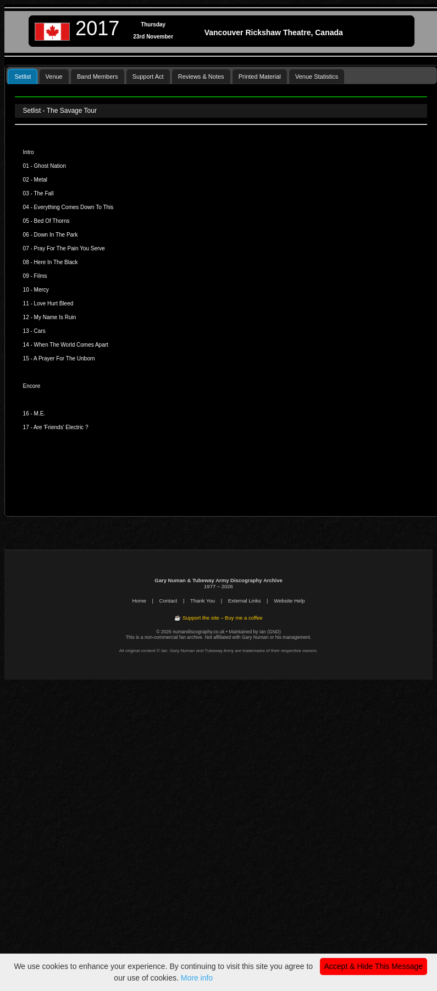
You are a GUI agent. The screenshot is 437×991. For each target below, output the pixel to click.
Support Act (148, 76)
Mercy (41, 290)
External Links (244, 601)
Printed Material (260, 76)
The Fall (43, 193)
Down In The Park (56, 235)
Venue (54, 76)
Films (40, 276)
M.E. (40, 413)
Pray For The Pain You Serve (69, 248)
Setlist (22, 76)
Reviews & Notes (201, 76)
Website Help (289, 601)
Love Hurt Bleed (54, 303)
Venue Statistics (316, 76)
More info (197, 977)
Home (139, 601)
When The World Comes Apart (71, 345)
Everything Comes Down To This (74, 207)
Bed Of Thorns (52, 221)
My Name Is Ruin (55, 317)
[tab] (22, 76)
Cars (40, 331)
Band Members (97, 76)
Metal (40, 180)
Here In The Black (56, 262)
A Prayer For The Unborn (64, 358)
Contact (168, 601)
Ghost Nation (50, 166)
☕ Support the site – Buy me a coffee (218, 618)
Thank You (202, 601)
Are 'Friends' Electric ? (61, 427)
